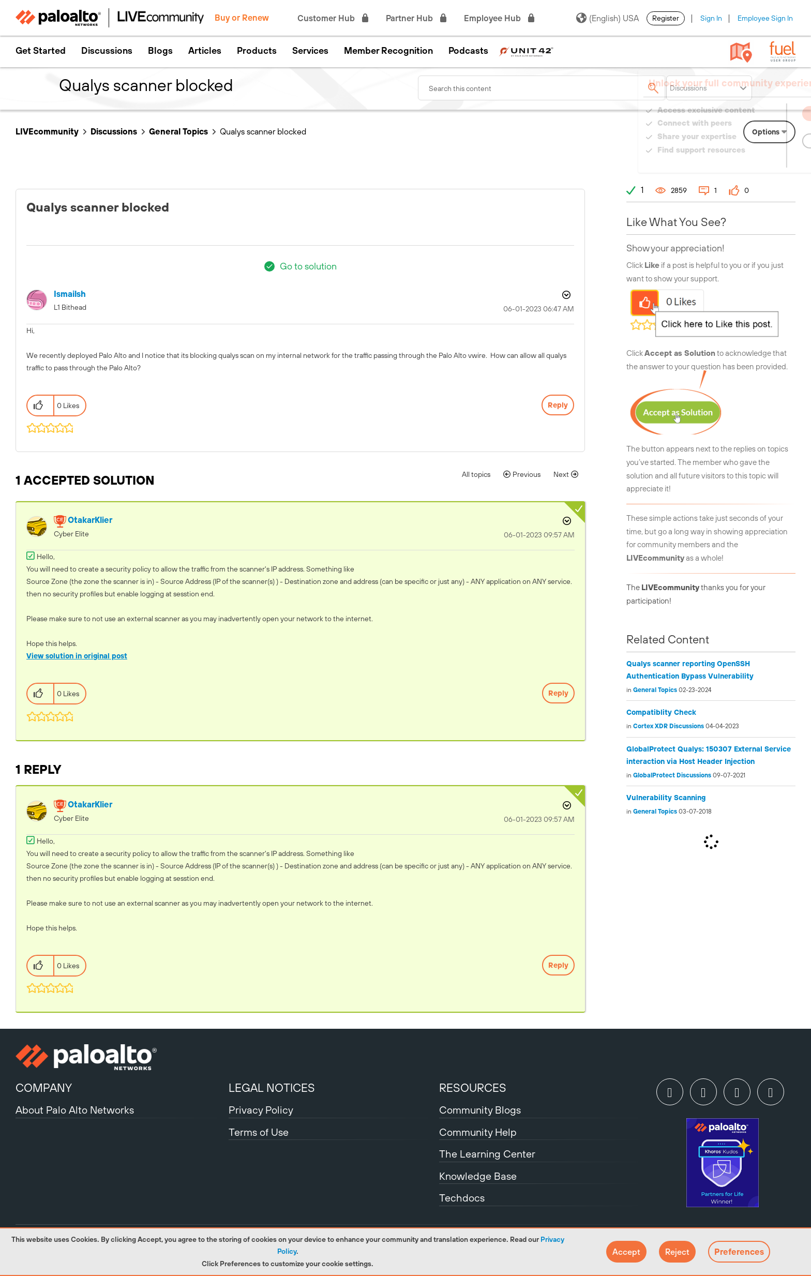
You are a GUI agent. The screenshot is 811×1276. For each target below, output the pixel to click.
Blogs (160, 51)
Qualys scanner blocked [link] (263, 131)
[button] (626, 1252)
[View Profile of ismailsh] (70, 294)
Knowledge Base (478, 1176)
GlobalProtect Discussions (672, 775)
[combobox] (542, 88)
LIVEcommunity (47, 131)
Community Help (478, 1132)
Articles (204, 51)
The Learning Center (487, 1154)
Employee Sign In (765, 18)
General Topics (178, 131)
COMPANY (44, 1087)
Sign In (711, 18)
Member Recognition (388, 51)
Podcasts (468, 51)
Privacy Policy (261, 1110)
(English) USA (607, 18)
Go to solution (308, 266)
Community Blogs (480, 1110)
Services (310, 51)
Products (257, 51)
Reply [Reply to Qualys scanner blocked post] (558, 405)
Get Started (41, 51)
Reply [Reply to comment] (558, 693)
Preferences (739, 1251)
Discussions (106, 51)
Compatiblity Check (661, 712)
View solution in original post (76, 656)
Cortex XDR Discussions (668, 726)
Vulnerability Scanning (665, 797)
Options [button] (565, 295)
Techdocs (462, 1198)
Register (665, 18)
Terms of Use (259, 1132)
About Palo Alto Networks (75, 1110)
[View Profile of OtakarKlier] (90, 520)
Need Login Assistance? (749, 160)
